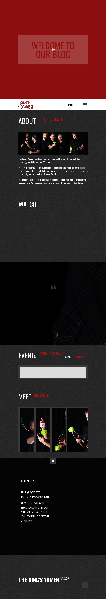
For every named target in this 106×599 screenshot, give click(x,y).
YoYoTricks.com (35, 183)
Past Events (80, 357)
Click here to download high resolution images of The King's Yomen (34, 508)
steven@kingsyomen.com (38, 496)
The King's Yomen (28, 104)
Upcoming (67, 357)
